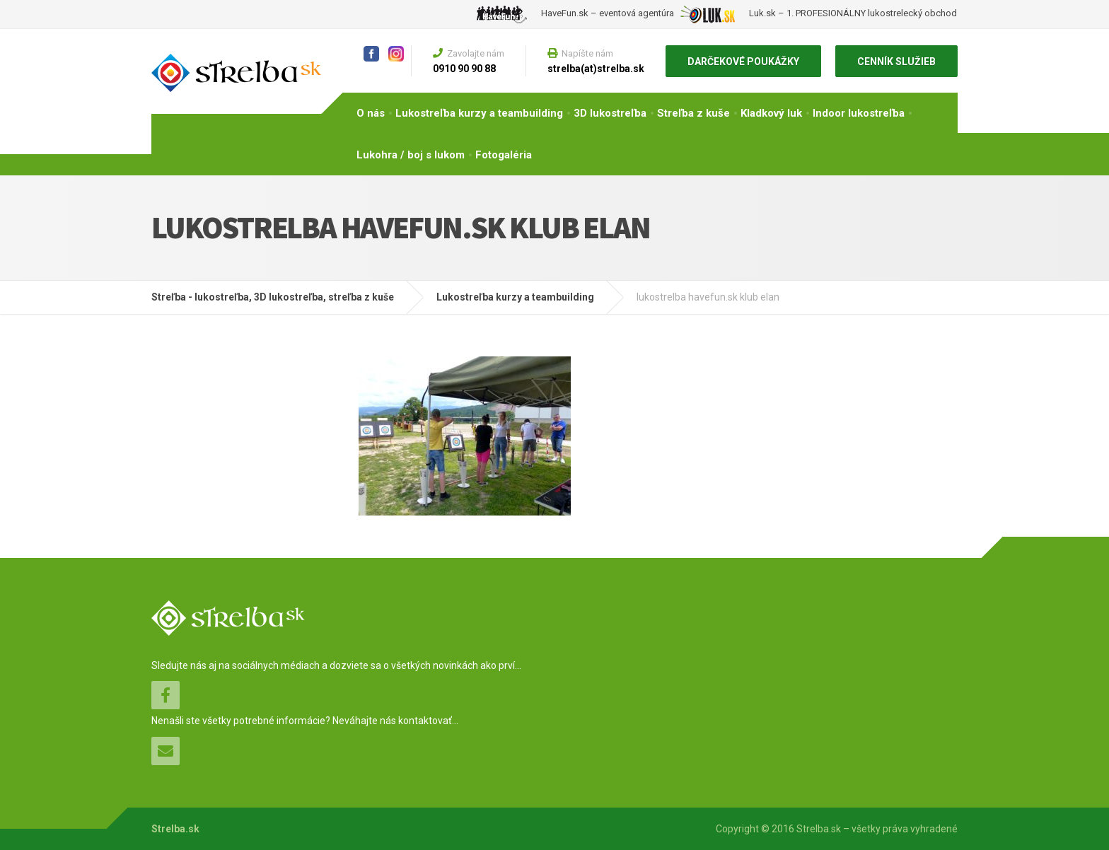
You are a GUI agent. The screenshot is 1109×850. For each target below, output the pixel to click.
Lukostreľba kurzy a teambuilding (479, 113)
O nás (370, 113)
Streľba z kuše (693, 113)
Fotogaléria (503, 155)
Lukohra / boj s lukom (410, 155)
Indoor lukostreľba (859, 113)
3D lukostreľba (610, 113)
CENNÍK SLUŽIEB (896, 61)
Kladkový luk (771, 113)
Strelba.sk (175, 828)
